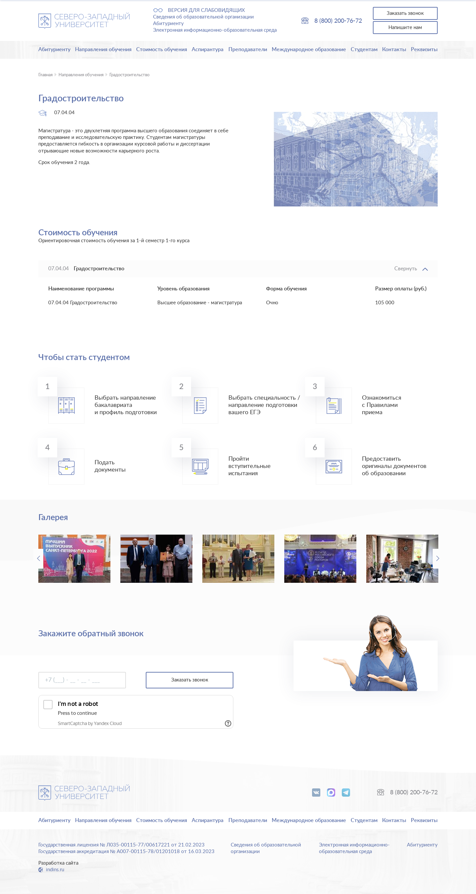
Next (438, 559)
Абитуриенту (168, 23)
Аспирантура (207, 49)
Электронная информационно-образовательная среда (215, 30)
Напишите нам (405, 27)
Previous (38, 559)
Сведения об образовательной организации (203, 17)
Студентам (364, 49)
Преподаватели (247, 49)
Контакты (394, 49)
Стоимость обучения (161, 49)
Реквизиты (424, 49)
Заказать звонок (405, 13)
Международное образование (309, 49)
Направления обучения (103, 49)
